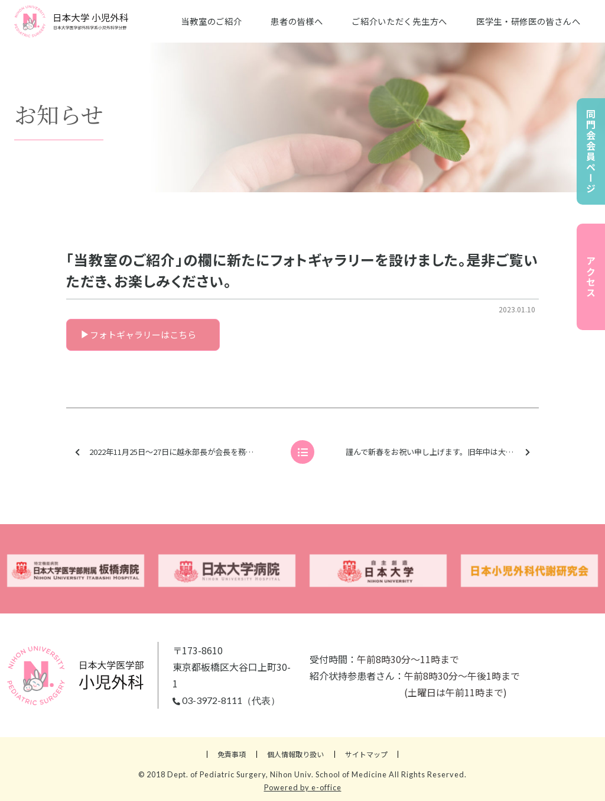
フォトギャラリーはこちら (143, 334)
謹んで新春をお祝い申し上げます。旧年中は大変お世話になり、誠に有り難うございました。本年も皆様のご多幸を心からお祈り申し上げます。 (441, 452)
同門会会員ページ (591, 151)
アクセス (591, 277)
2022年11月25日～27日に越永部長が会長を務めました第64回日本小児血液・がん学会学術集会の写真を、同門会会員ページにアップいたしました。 (178, 452)
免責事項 (231, 754)
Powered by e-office (302, 787)
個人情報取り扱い (295, 754)
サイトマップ (366, 754)
